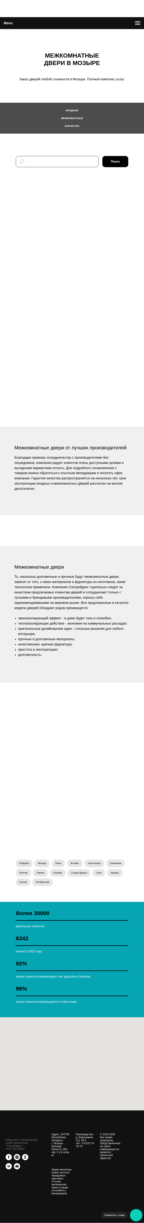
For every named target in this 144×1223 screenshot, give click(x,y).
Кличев (23, 882)
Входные (72, 110)
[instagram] (17, 1159)
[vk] (9, 1168)
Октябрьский (42, 882)
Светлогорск (94, 863)
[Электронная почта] (17, 1168)
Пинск (58, 863)
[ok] (25, 1159)
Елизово (57, 872)
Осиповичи (115, 863)
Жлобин (74, 863)
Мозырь (42, 863)
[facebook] (9, 1159)
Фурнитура (71, 126)
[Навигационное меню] (137, 23)
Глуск (99, 872)
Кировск (115, 872)
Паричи (40, 872)
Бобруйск (24, 863)
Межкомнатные (72, 118)
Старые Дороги (79, 872)
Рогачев (23, 872)
